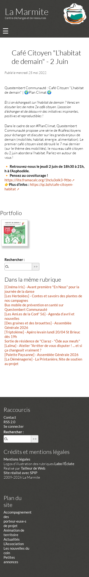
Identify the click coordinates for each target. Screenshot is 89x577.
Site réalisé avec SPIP (20, 473)
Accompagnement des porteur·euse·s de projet (18, 519)
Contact (10, 417)
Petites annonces (11, 559)
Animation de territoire (14, 532)
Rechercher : (15, 259)
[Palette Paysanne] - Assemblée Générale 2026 (42, 354)
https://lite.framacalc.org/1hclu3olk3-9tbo (38, 180)
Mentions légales (17, 459)
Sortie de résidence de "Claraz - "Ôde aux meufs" (42, 341)
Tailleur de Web (33, 468)
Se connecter (14, 426)
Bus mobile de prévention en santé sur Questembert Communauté (34, 307)
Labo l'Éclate (64, 464)
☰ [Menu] (5, 30)
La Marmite (26, 11)
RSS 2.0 (9, 422)
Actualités (12, 539)
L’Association (14, 544)
